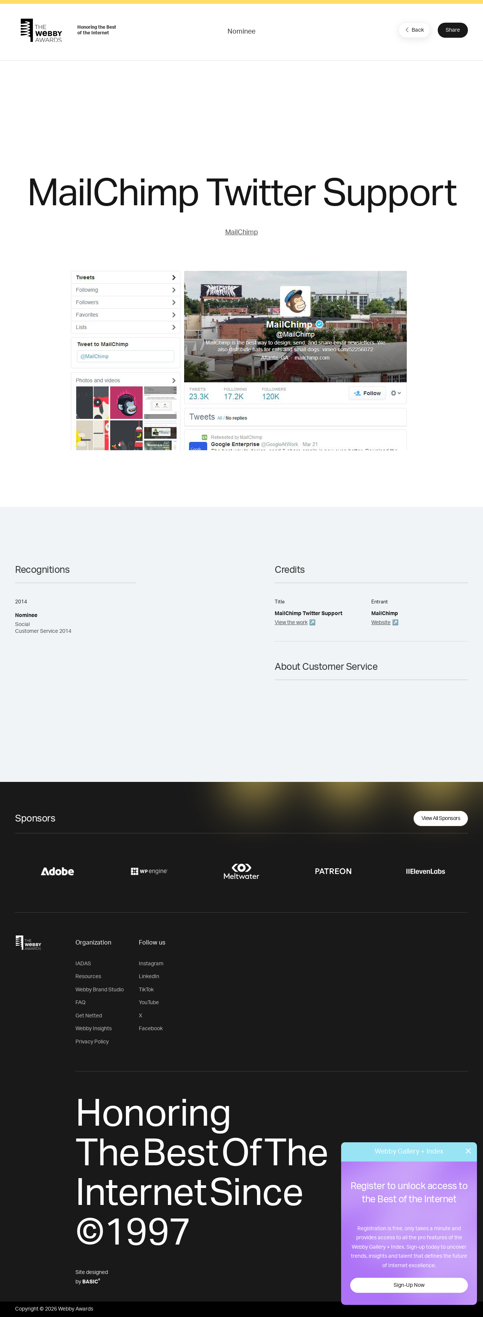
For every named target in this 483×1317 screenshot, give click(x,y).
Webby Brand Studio (99, 989)
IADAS (83, 963)
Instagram (151, 963)
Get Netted (88, 1016)
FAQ (80, 1002)
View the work (291, 622)
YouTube (149, 1002)
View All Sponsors (440, 818)
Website (381, 622)
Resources (88, 976)
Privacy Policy (92, 1042)
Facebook (151, 1028)
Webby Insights (93, 1028)
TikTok (146, 989)
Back (413, 30)
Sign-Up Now (409, 1285)
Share (453, 30)
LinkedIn (149, 976)
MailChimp (241, 232)
